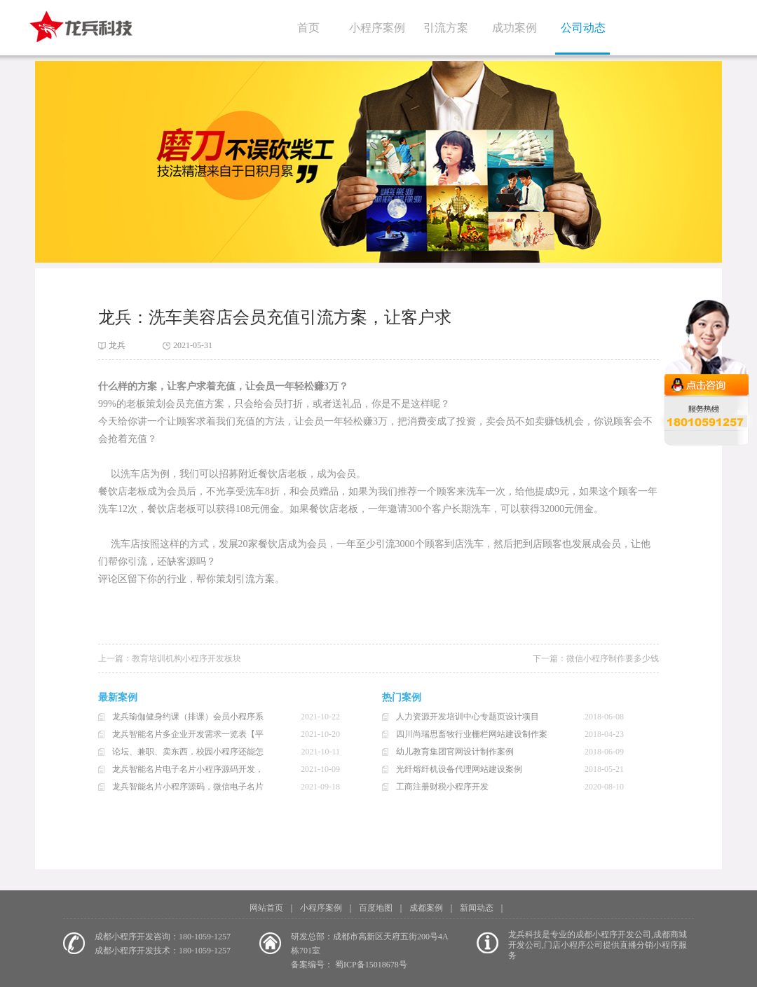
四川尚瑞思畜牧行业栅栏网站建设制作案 (471, 734)
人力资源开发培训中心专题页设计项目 (467, 717)
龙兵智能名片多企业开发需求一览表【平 (188, 734)
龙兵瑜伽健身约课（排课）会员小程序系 (188, 717)
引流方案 (445, 28)
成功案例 (514, 28)
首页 (308, 28)
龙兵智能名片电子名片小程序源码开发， (188, 769)
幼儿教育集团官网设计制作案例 (455, 752)
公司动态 (583, 28)
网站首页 (266, 908)
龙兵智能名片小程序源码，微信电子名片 (188, 787)
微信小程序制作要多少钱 (612, 658)
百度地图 (376, 908)
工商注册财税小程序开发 (442, 787)
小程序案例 (377, 28)
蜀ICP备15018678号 (371, 964)
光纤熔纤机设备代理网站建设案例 (459, 769)
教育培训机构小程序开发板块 (186, 658)
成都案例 (426, 908)
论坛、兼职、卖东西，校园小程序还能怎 (188, 752)
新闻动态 (476, 908)
